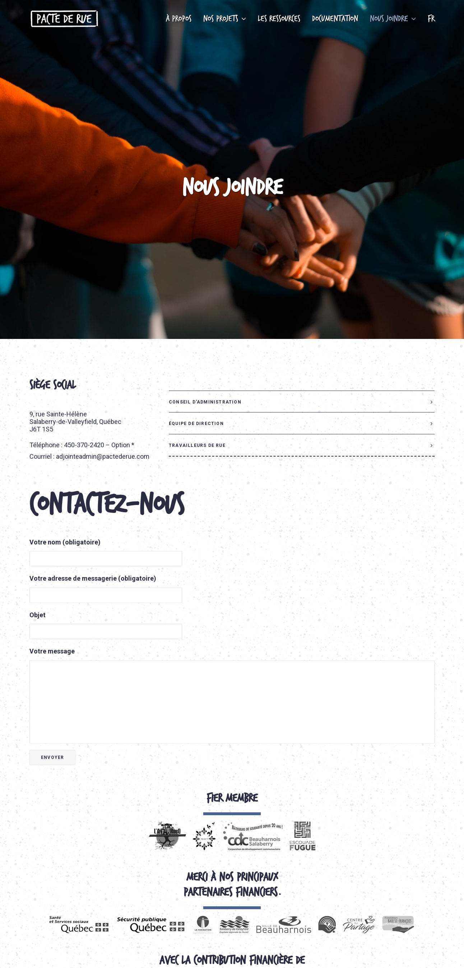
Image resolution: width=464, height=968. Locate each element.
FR (431, 19)
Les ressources (279, 19)
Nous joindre (393, 19)
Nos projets (224, 19)
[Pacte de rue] (63, 19)
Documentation (335, 19)
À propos (178, 19)
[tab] (302, 370)
